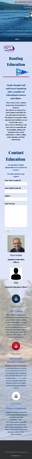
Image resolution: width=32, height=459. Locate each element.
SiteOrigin (14, 455)
